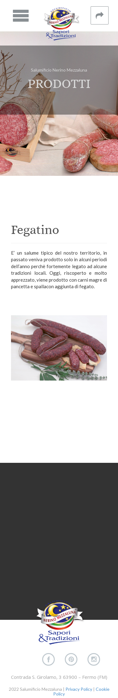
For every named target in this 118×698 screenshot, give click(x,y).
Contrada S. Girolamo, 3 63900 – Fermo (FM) (59, 677)
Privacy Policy (78, 689)
